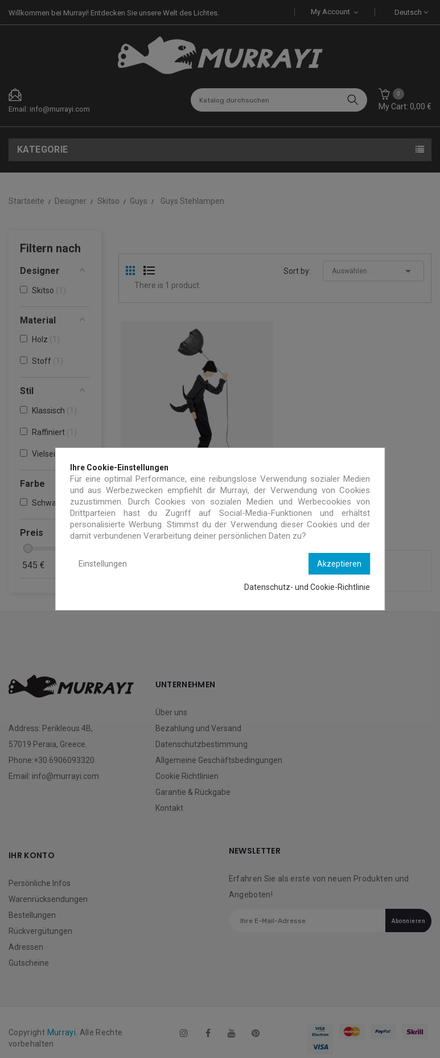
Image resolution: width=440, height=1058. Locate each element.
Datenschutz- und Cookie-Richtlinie (307, 587)
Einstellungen (103, 563)
